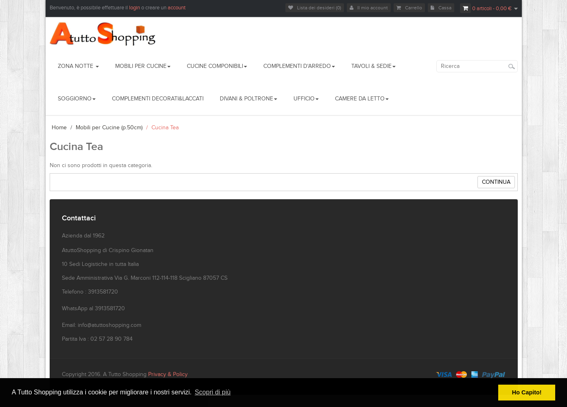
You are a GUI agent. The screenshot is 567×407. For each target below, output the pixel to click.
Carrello (409, 8)
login (135, 7)
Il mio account (369, 8)
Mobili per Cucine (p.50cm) (109, 127)
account (177, 7)
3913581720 (110, 308)
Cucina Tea (165, 127)
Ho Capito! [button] (527, 392)
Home (59, 127)
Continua (496, 182)
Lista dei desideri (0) (314, 8)
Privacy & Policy (168, 374)
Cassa (441, 8)
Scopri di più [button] (212, 392)
